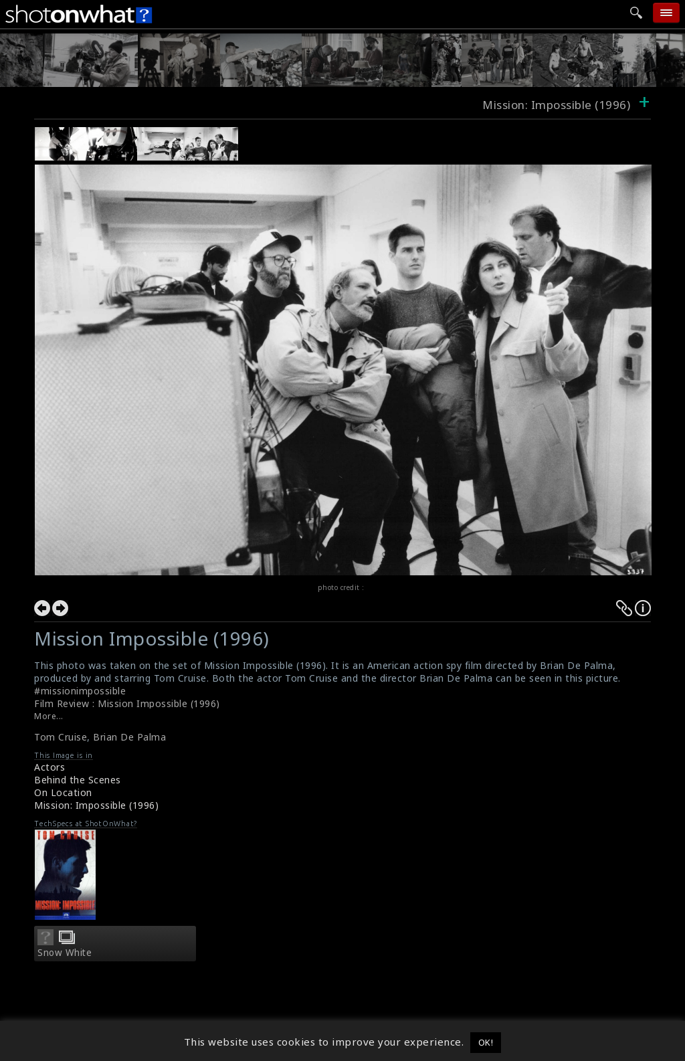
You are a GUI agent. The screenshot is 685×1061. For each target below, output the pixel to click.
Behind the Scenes (77, 779)
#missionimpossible (80, 690)
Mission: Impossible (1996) (96, 805)
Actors (49, 767)
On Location (63, 792)
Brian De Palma (129, 737)
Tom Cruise (60, 737)
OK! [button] (486, 1042)
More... (49, 716)
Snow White (64, 953)
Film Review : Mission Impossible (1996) (127, 703)
